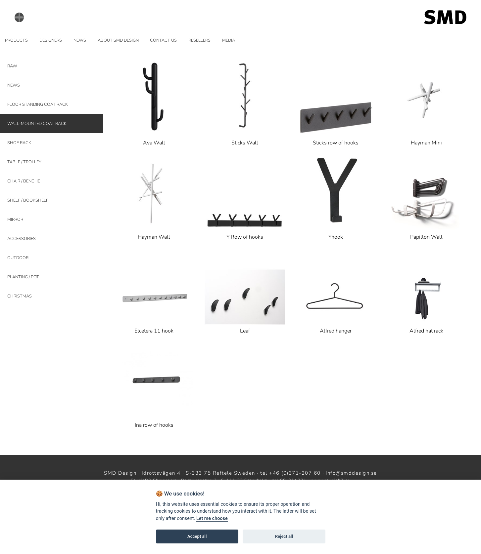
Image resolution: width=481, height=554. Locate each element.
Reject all (284, 536)
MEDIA (228, 40)
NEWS (79, 40)
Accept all (197, 536)
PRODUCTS (16, 40)
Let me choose (212, 518)
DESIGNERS (50, 40)
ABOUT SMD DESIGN (118, 40)
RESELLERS (199, 40)
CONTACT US (163, 40)
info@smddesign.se (351, 473)
